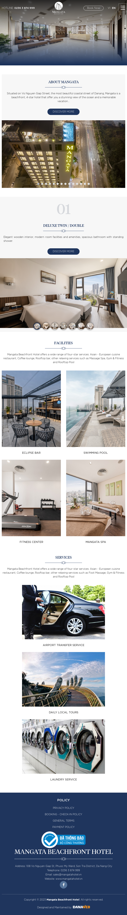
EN (114, 7)
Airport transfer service (63, 645)
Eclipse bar (31, 452)
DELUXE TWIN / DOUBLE (63, 225)
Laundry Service (63, 779)
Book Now (93, 8)
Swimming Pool (96, 452)
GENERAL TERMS (63, 821)
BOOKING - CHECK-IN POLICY (63, 814)
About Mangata (63, 82)
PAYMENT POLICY (63, 827)
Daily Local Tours (63, 712)
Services (63, 557)
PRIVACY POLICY (63, 808)
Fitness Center (31, 541)
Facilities (63, 343)
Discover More (63, 112)
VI (109, 8)
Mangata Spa (96, 541)
